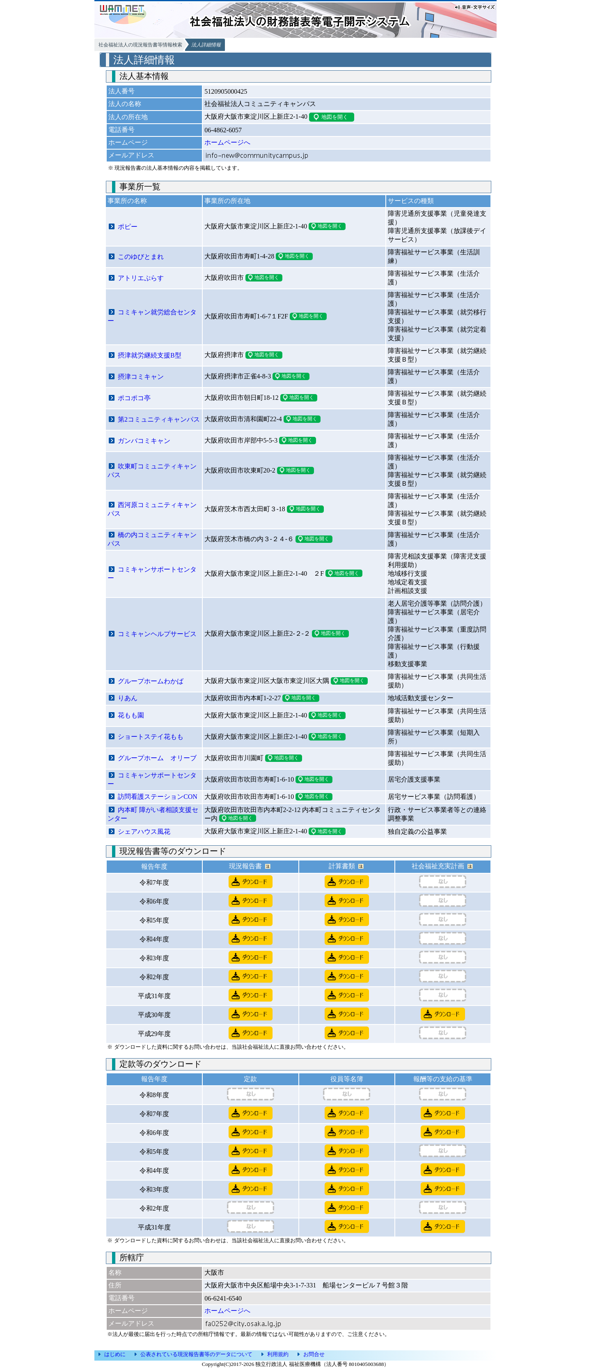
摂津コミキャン (141, 376)
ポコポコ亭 (134, 397)
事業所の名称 (127, 200)
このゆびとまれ (141, 256)
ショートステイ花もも (150, 736)
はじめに (115, 1354)
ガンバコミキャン (144, 440)
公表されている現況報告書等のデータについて (196, 1354)
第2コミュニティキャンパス (159, 419)
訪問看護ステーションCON (157, 796)
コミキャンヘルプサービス (157, 633)
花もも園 (131, 715)
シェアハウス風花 (144, 831)
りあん (127, 697)
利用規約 (278, 1354)
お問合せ (314, 1354)
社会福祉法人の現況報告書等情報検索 (140, 45)
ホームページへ (227, 142)
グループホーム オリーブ (157, 757)
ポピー (127, 226)
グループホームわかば (150, 681)
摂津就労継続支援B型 (149, 355)
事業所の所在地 (227, 200)
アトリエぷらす (141, 278)
